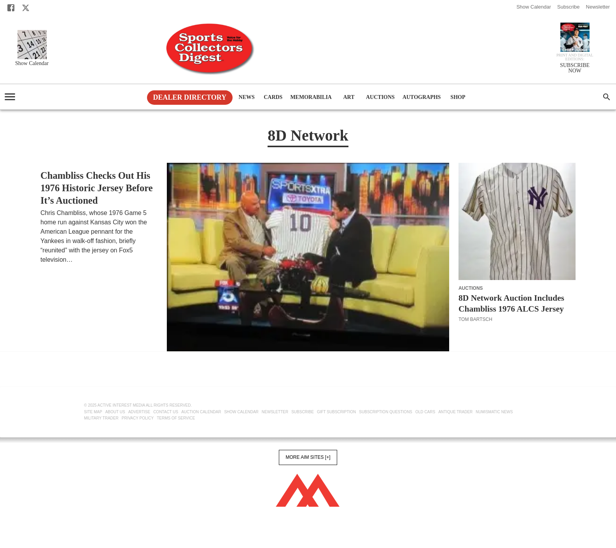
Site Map (93, 412)
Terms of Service (176, 418)
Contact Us (165, 412)
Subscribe (568, 7)
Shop (457, 97)
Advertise (139, 412)
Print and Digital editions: (574, 57)
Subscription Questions (385, 412)
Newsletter (598, 7)
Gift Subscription (336, 412)
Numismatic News (494, 412)
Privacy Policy (138, 418)
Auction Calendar (201, 412)
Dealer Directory (190, 97)
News (246, 97)
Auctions (380, 97)
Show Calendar (533, 7)
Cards (273, 97)
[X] (26, 7)
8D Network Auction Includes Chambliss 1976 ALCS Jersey (511, 303)
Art (348, 97)
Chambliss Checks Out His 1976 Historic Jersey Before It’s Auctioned (96, 188)
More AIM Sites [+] (307, 457)
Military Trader (101, 418)
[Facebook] (11, 7)
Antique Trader (455, 412)
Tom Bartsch (57, 269)
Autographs (421, 97)
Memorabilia (311, 97)
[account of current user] (10, 97)
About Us (115, 412)
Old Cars (425, 412)
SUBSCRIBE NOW (575, 68)
